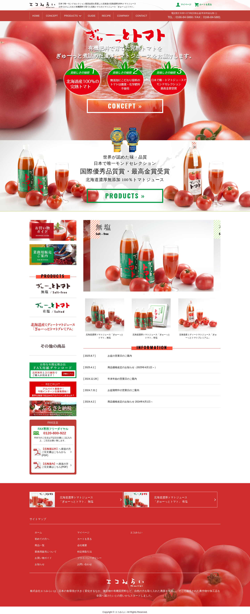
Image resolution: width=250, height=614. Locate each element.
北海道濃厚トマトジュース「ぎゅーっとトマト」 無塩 (76, 499)
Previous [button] (86, 256)
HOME (36, 15)
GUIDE (91, 15)
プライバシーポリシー (89, 558)
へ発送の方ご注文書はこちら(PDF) (55, 465)
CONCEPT (52, 15)
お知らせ (39, 564)
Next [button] (218, 256)
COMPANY (123, 15)
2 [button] (149, 294)
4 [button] (159, 294)
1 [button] (144, 294)
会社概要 (82, 545)
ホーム (38, 532)
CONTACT (141, 15)
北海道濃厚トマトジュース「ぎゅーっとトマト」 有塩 (171, 499)
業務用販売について (46, 551)
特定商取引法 (84, 551)
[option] (152, 256)
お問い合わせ (84, 564)
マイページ (183, 5)
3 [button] (154, 294)
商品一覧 (39, 545)
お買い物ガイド (43, 558)
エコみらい (136, 532)
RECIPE (106, 15)
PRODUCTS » (125, 195)
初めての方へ (42, 538)
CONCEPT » (125, 105)
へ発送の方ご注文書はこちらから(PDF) (56, 451)
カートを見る (203, 5)
